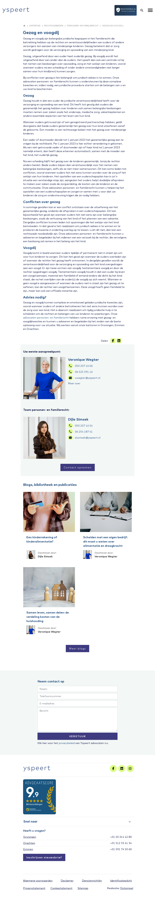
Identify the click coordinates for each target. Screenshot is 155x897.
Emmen (28, 849)
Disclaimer (67, 880)
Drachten (29, 843)
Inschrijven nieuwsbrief (44, 857)
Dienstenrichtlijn (92, 880)
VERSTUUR (77, 736)
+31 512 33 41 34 (121, 843)
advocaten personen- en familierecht (46, 317)
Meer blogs (77, 648)
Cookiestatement (61, 888)
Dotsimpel (126, 888)
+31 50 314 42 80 (121, 836)
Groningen (29, 836)
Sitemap (83, 888)
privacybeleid (67, 743)
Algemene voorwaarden (38, 880)
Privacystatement (34, 888)
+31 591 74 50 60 (121, 849)
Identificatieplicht (121, 880)
